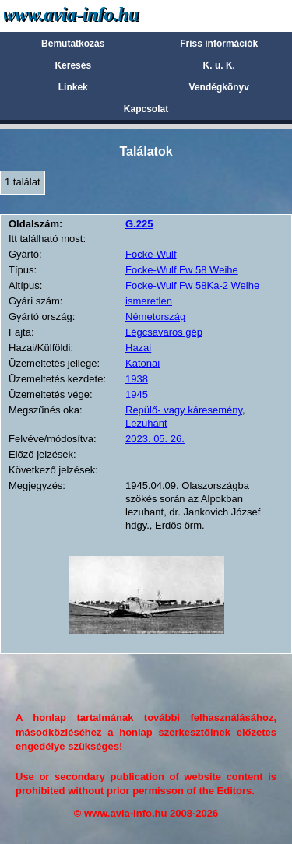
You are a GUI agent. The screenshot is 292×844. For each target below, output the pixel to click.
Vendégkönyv (219, 87)
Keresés (73, 65)
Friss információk (219, 43)
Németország (155, 316)
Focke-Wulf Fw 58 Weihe (181, 270)
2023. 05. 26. (155, 439)
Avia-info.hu (98, 15)
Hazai (138, 347)
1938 (136, 379)
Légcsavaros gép (163, 332)
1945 (136, 394)
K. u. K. (219, 65)
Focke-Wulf (151, 254)
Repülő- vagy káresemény (183, 410)
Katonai (142, 363)
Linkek (73, 87)
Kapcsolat (146, 109)
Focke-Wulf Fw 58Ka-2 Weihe (192, 285)
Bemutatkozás (72, 43)
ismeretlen (148, 301)
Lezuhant (146, 423)
